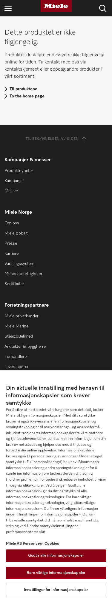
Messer (11, 191)
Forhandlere (15, 357)
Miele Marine (16, 326)
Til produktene (23, 89)
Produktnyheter (18, 171)
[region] (56, 485)
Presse (10, 243)
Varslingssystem (19, 264)
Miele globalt (16, 233)
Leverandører (16, 367)
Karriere (11, 253)
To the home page (27, 96)
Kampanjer (14, 181)
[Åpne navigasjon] (8, 8)
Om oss (11, 223)
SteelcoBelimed (18, 336)
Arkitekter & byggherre (25, 346)
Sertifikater (14, 284)
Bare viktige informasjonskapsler (56, 573)
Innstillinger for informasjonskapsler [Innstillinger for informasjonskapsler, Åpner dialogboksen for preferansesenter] (56, 590)
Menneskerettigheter (23, 274)
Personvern (33, 544)
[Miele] (56, 6)
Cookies (52, 544)
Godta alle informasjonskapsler (56, 555)
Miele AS (14, 544)
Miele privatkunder (21, 316)
